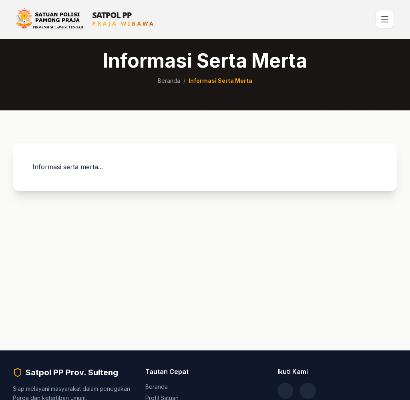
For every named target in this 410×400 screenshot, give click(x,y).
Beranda (169, 80)
